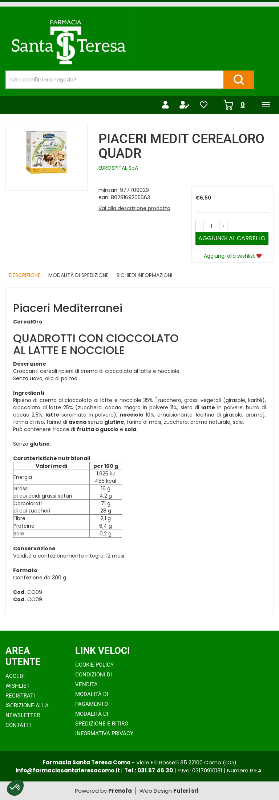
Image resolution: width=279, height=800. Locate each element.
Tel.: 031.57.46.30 (148, 770)
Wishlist (17, 686)
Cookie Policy (94, 665)
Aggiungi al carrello (232, 238)
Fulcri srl (186, 791)
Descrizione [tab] (24, 275)
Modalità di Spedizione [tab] (78, 275)
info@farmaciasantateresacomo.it (68, 770)
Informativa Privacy (104, 733)
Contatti (18, 725)
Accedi (15, 676)
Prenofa (120, 791)
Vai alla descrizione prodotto (134, 208)
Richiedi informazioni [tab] (144, 275)
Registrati (20, 695)
